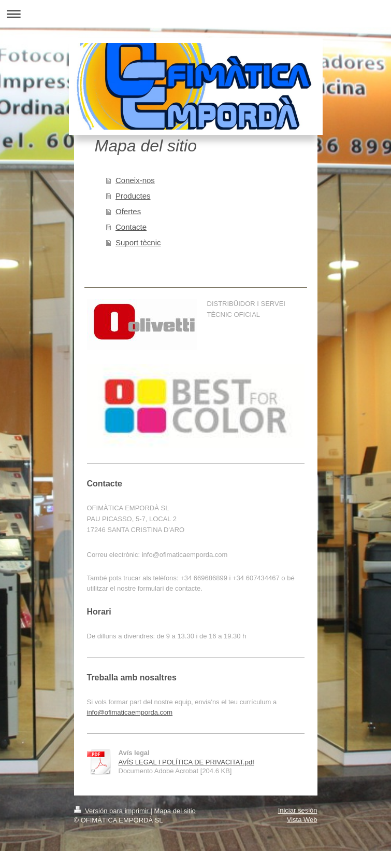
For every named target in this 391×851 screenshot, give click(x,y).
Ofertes (128, 211)
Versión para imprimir (112, 811)
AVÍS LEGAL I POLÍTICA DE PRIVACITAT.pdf (186, 762)
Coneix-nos (135, 180)
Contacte (131, 226)
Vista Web (302, 820)
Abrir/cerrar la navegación (195, 14)
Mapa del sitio (175, 811)
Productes (133, 195)
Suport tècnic (138, 242)
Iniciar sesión (297, 810)
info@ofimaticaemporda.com (130, 712)
